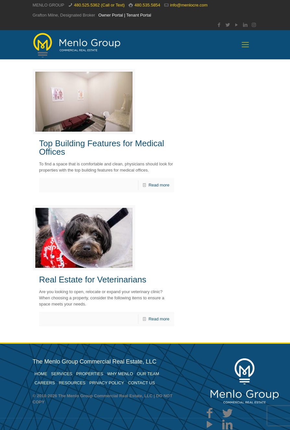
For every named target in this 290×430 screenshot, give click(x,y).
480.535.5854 (147, 5)
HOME (41, 373)
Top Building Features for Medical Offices (101, 147)
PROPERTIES (89, 373)
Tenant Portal (138, 15)
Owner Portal (111, 15)
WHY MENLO (120, 373)
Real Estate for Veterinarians (92, 279)
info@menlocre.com (189, 5)
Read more (158, 185)
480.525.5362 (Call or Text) (99, 5)
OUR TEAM (148, 373)
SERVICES (62, 373)
